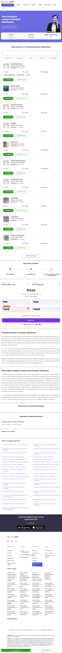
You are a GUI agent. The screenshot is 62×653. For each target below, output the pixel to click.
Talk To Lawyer (8, 5)
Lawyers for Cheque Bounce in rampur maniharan (47, 464)
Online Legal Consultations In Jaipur (24, 601)
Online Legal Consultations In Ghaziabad (49, 584)
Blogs (55, 5)
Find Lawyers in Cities (11, 564)
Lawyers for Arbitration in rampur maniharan (14, 499)
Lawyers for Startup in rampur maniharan (13, 457)
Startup (33, 5)
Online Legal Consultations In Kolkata (12, 596)
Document (26, 5)
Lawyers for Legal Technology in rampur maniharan (47, 487)
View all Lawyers (31, 256)
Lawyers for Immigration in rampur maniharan (46, 473)
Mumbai (42, 58)
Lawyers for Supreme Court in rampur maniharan (46, 469)
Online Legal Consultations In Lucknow (37, 601)
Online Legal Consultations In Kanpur (49, 601)
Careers (34, 560)
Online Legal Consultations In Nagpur (12, 601)
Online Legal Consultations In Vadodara (24, 613)
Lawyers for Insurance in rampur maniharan (14, 473)
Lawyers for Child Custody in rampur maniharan (46, 448)
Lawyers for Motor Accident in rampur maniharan (46, 495)
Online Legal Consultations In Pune (24, 596)
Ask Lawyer (10, 558)
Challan (40, 5)
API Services (10, 560)
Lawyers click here (37, 564)
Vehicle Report (48, 5)
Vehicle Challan (12, 619)
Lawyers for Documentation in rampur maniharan (15, 462)
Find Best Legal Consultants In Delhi (49, 613)
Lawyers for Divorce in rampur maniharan (44, 476)
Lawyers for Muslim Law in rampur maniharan (14, 452)
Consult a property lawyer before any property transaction (49, 576)
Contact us (35, 553)
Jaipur (31, 58)
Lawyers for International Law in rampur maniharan (16, 476)
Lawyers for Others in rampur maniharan (13, 479)
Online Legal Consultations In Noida (24, 584)
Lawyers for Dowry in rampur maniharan (13, 491)
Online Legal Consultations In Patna (12, 613)
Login (3, 8)
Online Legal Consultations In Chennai (49, 590)
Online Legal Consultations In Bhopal (12, 607)
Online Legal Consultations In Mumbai (12, 590)
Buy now (31, 320)
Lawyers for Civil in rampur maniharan (13, 464)
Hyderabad (53, 58)
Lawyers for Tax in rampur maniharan (43, 459)
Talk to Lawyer (12, 569)
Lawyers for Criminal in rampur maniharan (14, 503)
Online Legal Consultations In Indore (24, 607)
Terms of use (48, 553)
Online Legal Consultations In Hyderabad (37, 590)
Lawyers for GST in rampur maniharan (43, 457)
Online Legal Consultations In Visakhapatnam (49, 607)
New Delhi (9, 58)
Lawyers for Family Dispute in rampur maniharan (15, 444)
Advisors (34, 558)
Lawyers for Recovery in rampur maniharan (14, 467)
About (34, 550)
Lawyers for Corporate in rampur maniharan (14, 459)
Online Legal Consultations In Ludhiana (37, 613)
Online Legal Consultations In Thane (37, 607)
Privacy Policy (49, 550)
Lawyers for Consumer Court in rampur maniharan (47, 462)
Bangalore (20, 58)
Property (18, 5)
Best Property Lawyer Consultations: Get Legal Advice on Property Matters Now (25, 576)
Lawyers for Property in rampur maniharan (45, 467)
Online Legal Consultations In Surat (49, 596)
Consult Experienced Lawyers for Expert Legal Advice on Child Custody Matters (37, 576)
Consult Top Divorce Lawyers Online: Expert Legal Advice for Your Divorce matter (12, 576)
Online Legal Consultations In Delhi (12, 584)
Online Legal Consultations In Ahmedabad (37, 596)
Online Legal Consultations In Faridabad (37, 584)
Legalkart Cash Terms (49, 556)
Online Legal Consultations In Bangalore (24, 590)
